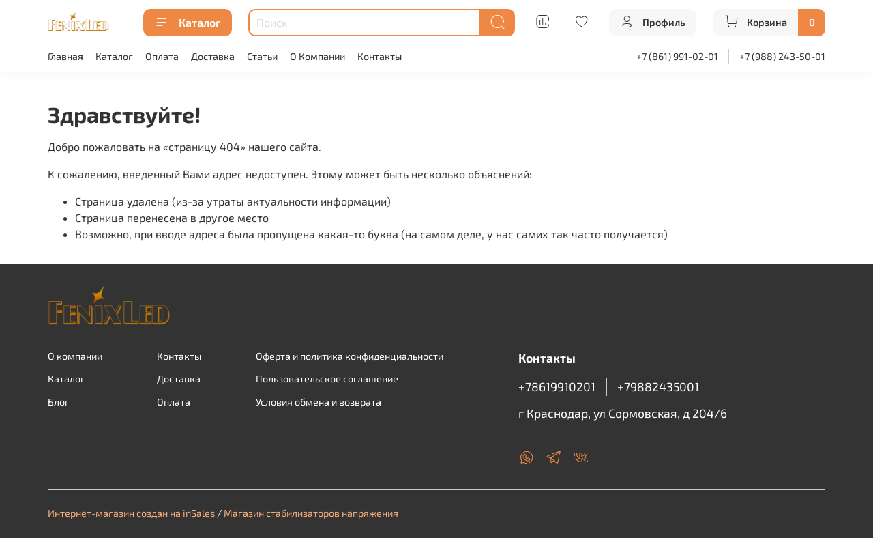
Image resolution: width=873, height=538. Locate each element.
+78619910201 (556, 386)
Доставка (213, 56)
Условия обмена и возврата (318, 402)
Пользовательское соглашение (327, 378)
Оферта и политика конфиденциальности (349, 356)
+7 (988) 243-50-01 (782, 56)
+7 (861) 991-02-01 (677, 56)
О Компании (317, 56)
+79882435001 (658, 386)
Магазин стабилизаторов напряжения (311, 513)
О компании (75, 356)
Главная (65, 56)
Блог (59, 402)
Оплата (162, 56)
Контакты (379, 56)
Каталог (187, 22)
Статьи (262, 56)
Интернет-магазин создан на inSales (131, 513)
